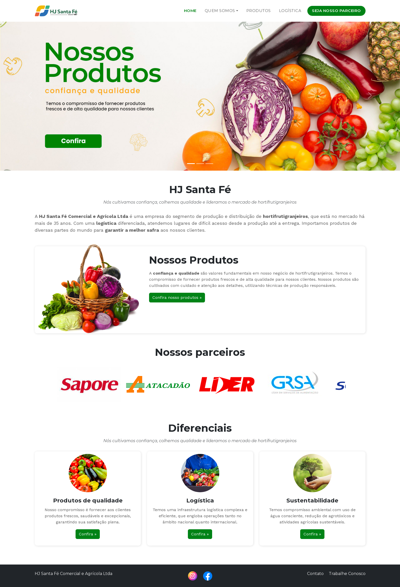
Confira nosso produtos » (177, 297)
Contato (315, 573)
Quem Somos (220, 10)
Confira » (87, 534)
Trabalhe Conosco (347, 573)
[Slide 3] (209, 164)
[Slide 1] (191, 164)
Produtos (258, 10)
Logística (290, 10)
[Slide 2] (200, 164)
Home (190, 10)
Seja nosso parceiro (336, 10)
